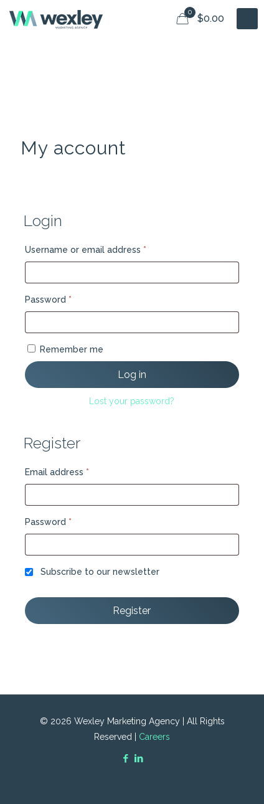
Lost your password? (131, 401)
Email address (75, 470)
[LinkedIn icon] (138, 758)
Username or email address (104, 248)
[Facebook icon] (125, 758)
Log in (132, 375)
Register (132, 611)
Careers (154, 737)
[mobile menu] (247, 18)
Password (67, 298)
